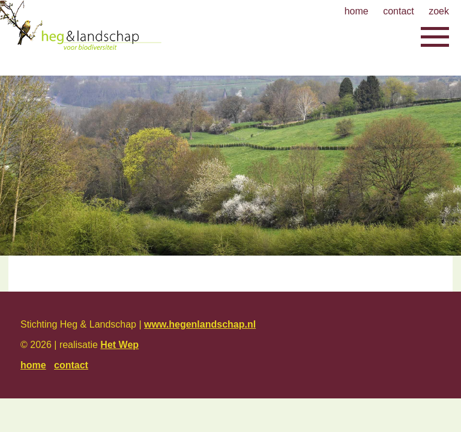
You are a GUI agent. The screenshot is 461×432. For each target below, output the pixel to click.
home (357, 11)
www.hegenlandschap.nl (200, 324)
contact (398, 11)
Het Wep (119, 345)
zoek (439, 11)
